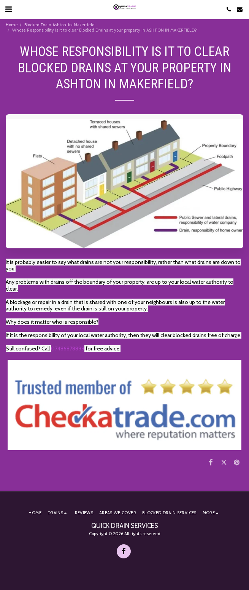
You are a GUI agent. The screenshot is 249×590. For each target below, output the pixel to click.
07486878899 (67, 348)
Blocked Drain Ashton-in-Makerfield (59, 24)
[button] (8, 9)
